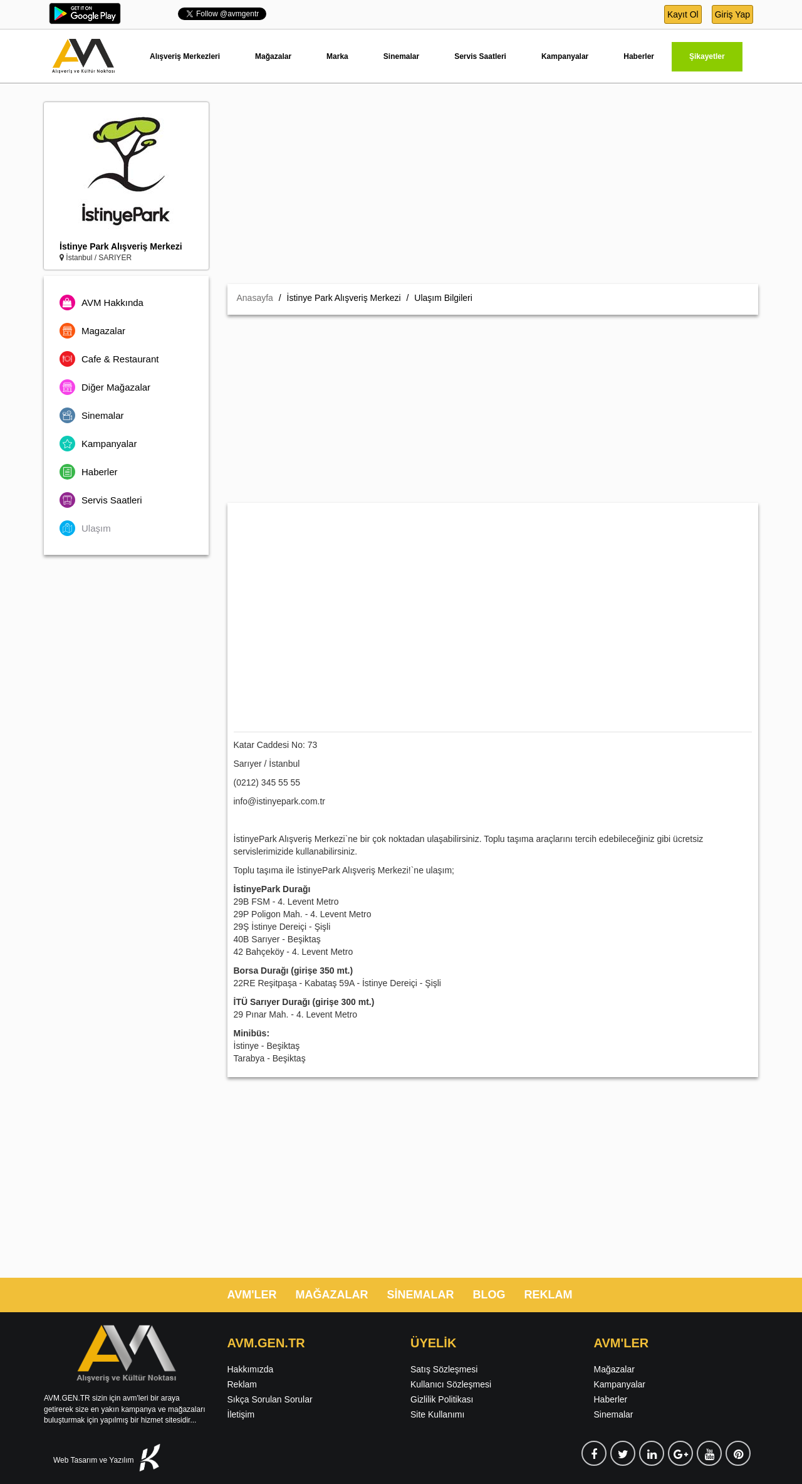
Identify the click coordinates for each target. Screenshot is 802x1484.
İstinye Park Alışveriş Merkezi (121, 246)
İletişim (241, 1414)
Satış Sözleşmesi (443, 1369)
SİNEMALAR (420, 1294)
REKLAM (548, 1294)
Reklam (242, 1384)
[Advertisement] (493, 190)
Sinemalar (401, 56)
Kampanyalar (564, 56)
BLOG (488, 1294)
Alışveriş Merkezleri (185, 56)
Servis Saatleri (480, 56)
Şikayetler (707, 56)
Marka (337, 56)
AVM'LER (252, 1294)
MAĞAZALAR (331, 1294)
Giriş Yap (732, 14)
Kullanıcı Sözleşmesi (450, 1384)
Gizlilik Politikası (441, 1399)
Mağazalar (273, 56)
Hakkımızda (250, 1369)
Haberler (638, 56)
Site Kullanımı (437, 1414)
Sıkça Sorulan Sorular (270, 1399)
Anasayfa (255, 298)
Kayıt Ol (683, 14)
